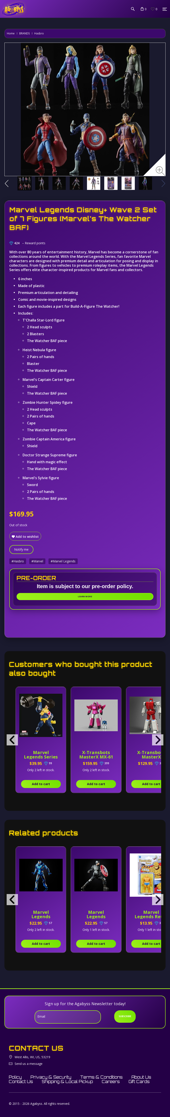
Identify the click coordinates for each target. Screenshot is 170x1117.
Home (11, 33)
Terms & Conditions (101, 1077)
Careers (111, 1081)
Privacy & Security (51, 1077)
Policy (15, 1077)
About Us (141, 1077)
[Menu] (164, 9)
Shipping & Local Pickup (67, 1081)
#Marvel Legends (63, 561)
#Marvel (37, 561)
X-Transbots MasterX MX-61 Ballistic (96, 756)
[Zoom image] (160, 171)
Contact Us (21, 1081)
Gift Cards (139, 1081)
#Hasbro (18, 561)
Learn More (85, 596)
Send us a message (28, 1064)
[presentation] (12, 739)
